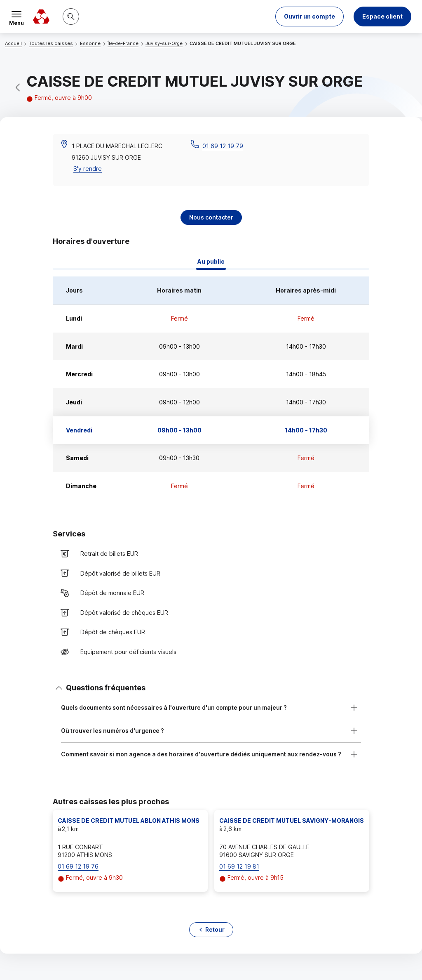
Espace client (382, 16)
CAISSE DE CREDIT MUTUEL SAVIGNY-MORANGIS (291, 820)
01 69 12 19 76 (78, 866)
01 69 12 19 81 (239, 866)
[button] (309, 16)
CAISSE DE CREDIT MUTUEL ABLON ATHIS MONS (128, 820)
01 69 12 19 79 (222, 145)
